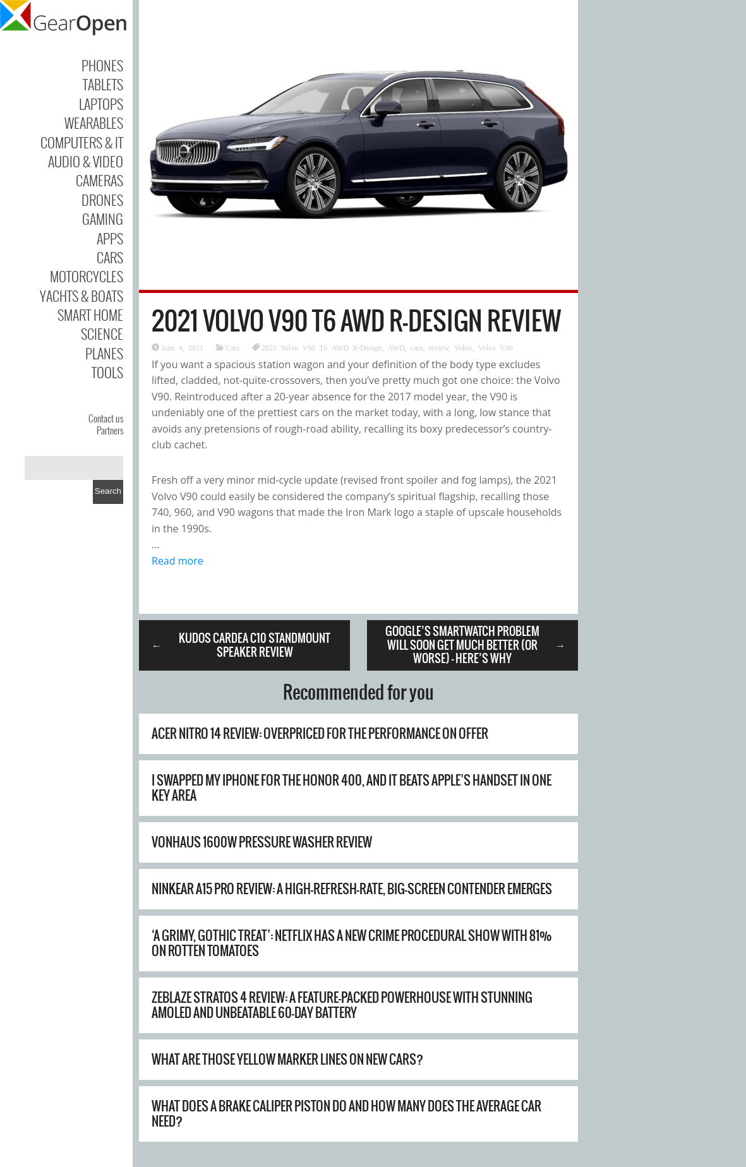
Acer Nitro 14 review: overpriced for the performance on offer (320, 733)
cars (417, 347)
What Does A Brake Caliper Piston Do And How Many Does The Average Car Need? (346, 1113)
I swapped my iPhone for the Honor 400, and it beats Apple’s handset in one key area (351, 787)
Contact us (105, 418)
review (438, 347)
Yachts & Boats (81, 295)
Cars (110, 257)
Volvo (463, 347)
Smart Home (90, 314)
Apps (110, 238)
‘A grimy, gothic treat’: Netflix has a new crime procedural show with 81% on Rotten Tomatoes (352, 943)
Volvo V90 (495, 347)
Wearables (93, 122)
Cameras (99, 180)
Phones (102, 65)
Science (102, 333)
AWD (396, 347)
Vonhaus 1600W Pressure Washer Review (262, 842)
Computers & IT (81, 142)
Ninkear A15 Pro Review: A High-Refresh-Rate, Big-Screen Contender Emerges (352, 889)
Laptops (101, 103)
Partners (110, 430)
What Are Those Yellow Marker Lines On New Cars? (287, 1059)
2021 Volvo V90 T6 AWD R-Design (322, 347)
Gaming (102, 218)
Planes (104, 353)
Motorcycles (86, 276)
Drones (102, 199)
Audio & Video (85, 161)
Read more (177, 561)
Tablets (103, 84)
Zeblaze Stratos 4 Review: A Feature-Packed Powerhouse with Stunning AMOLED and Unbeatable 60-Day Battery (342, 1005)
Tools (107, 372)
